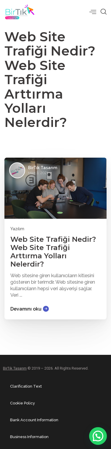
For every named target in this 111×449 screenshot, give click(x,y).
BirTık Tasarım (15, 368)
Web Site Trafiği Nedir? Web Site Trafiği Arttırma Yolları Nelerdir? (53, 251)
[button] (98, 436)
